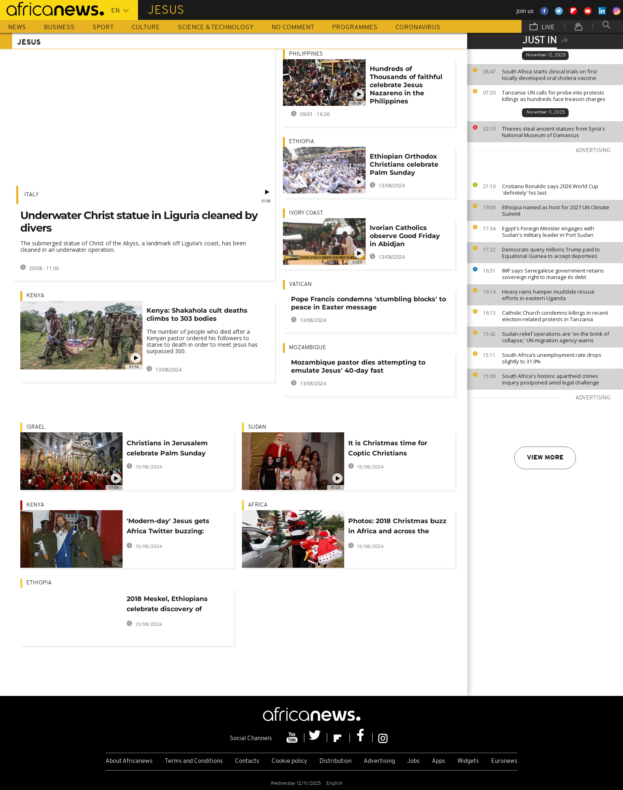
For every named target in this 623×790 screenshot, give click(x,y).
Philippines (306, 54)
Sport (103, 27)
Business (59, 27)
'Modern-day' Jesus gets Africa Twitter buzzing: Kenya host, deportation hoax (168, 527)
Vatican (300, 284)
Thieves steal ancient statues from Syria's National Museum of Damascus (553, 131)
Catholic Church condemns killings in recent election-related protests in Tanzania (555, 315)
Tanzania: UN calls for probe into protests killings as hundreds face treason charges (554, 95)
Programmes (354, 27)
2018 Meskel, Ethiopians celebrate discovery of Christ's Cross (167, 605)
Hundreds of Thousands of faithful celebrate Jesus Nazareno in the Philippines (406, 85)
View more (545, 458)
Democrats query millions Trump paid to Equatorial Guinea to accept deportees (551, 252)
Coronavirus (417, 27)
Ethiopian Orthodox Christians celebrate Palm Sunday (404, 164)
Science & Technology (216, 27)
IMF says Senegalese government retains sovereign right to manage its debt (553, 273)
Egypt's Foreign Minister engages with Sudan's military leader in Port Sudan (548, 231)
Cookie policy (289, 761)
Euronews (504, 761)
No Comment (293, 27)
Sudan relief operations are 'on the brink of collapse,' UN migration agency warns (555, 337)
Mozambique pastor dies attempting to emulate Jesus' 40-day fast (358, 366)
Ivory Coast (306, 213)
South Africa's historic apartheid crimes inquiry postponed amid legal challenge (550, 379)
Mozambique (307, 348)
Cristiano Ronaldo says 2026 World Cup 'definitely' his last (550, 189)
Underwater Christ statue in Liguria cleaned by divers (139, 221)
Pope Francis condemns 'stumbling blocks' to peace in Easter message (368, 303)
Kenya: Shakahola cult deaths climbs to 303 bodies (197, 314)
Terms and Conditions (194, 761)
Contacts (247, 761)
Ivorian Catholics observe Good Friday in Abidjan (405, 236)
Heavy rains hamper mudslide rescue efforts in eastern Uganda (548, 294)
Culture (145, 27)
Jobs (413, 761)
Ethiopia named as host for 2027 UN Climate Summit (555, 210)
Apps (438, 761)
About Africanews (129, 761)
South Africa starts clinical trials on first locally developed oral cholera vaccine (549, 74)
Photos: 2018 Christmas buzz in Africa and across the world (397, 527)
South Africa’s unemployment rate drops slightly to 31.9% (551, 358)
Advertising (379, 761)
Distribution (335, 761)
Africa (257, 505)
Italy (31, 195)
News (17, 27)
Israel (35, 427)
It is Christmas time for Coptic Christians (387, 448)
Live (542, 27)
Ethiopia (301, 142)
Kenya (35, 296)
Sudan (257, 427)
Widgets (468, 761)
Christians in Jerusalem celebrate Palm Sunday (167, 448)
